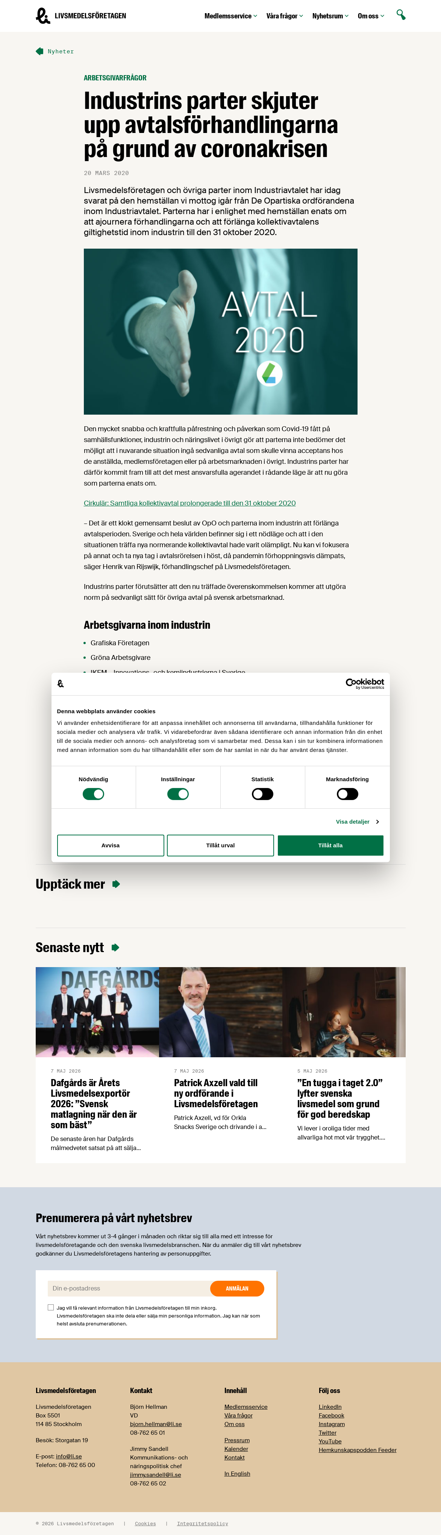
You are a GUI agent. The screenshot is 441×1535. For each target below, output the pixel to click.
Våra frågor (286, 16)
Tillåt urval (220, 845)
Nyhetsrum (331, 16)
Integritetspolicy (202, 1523)
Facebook (331, 1415)
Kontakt (234, 1457)
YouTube (330, 1441)
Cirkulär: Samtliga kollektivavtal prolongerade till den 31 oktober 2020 (190, 503)
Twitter (327, 1433)
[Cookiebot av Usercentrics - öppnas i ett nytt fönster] (351, 684)
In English (237, 1474)
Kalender (236, 1449)
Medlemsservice (232, 16)
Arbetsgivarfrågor (115, 78)
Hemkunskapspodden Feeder (358, 1450)
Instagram (332, 1424)
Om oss (372, 16)
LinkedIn (330, 1407)
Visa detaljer (353, 821)
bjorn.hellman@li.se (156, 1424)
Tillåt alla (330, 845)
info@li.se (69, 1456)
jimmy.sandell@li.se (155, 1475)
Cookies (145, 1523)
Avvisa (111, 845)
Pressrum (237, 1440)
